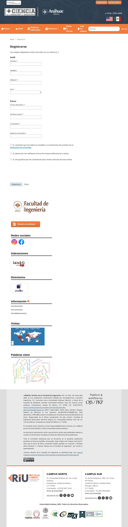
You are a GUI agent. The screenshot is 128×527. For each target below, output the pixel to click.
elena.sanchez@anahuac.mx (33, 410)
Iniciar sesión (114, 2)
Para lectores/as (17, 306)
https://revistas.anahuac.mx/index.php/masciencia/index (44, 407)
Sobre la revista (69, 28)
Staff (20, 29)
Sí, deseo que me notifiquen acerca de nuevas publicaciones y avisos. (39, 153)
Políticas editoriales (35, 28)
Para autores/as (16, 310)
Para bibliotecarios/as (19, 313)
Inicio (6, 29)
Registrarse (101, 2)
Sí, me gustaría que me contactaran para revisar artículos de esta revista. (41, 159)
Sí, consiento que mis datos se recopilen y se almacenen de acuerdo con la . (41, 146)
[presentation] (28, 171)
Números (52, 29)
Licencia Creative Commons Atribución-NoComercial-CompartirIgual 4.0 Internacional (53, 453)
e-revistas (14, 3)
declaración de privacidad (20, 147)
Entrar (26, 184)
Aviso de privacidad (55, 491)
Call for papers (83, 28)
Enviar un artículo (26, 224)
